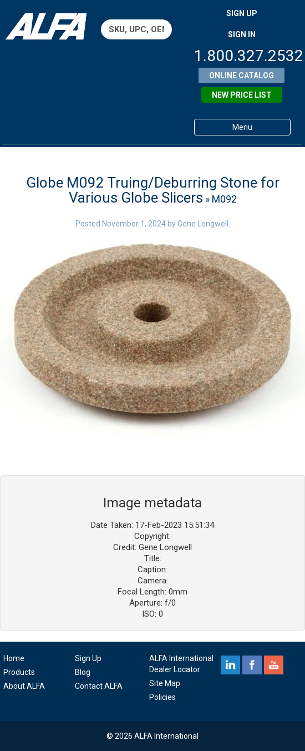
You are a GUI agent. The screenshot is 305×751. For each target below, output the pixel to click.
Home (13, 658)
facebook (252, 665)
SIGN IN (242, 34)
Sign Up (88, 658)
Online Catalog (241, 75)
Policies (162, 697)
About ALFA (24, 686)
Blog (82, 672)
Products (19, 672)
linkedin (230, 665)
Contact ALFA (99, 686)
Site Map (164, 683)
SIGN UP (241, 13)
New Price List (242, 94)
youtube (273, 665)
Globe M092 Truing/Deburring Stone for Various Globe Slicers (152, 190)
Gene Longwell (202, 223)
